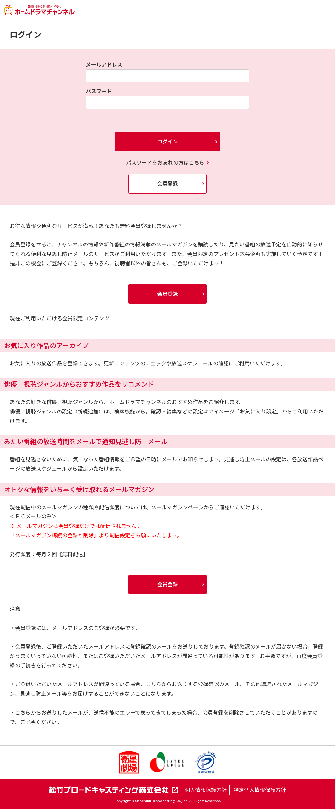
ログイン (167, 141)
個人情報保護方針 (206, 790)
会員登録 (167, 183)
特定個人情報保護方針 (260, 790)
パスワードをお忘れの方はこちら (165, 162)
